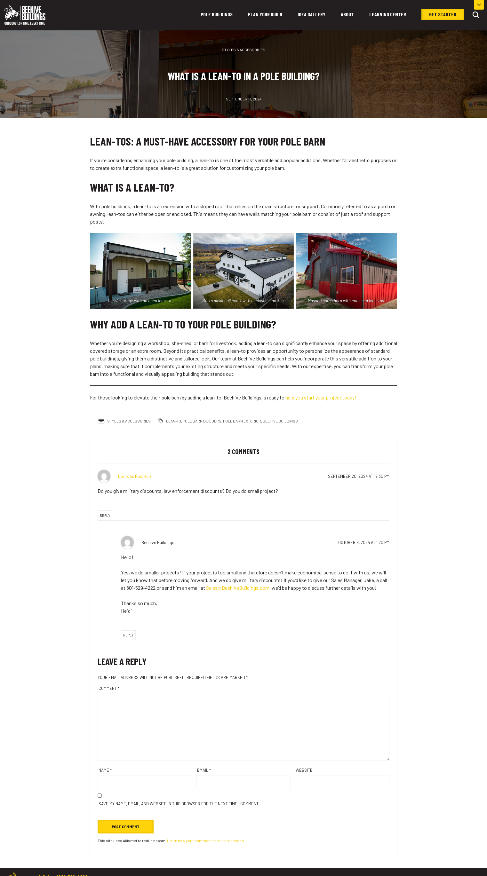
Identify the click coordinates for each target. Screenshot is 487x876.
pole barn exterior (242, 421)
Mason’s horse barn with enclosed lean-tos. (347, 300)
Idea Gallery (311, 14)
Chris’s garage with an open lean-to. (140, 300)
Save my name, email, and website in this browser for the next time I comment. (179, 803)
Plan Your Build (265, 14)
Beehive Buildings (280, 421)
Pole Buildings (217, 14)
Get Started (442, 14)
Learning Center (387, 14)
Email (204, 770)
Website (304, 770)
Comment (109, 688)
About (347, 14)
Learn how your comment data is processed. (206, 840)
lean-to (173, 421)
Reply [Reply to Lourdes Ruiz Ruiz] (105, 515)
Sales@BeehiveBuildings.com (237, 588)
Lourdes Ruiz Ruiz (134, 476)
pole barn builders (202, 421)
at (358, 476)
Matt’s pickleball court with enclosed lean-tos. (243, 300)
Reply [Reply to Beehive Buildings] (128, 635)
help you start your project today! (320, 397)
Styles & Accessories (243, 49)
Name (105, 770)
